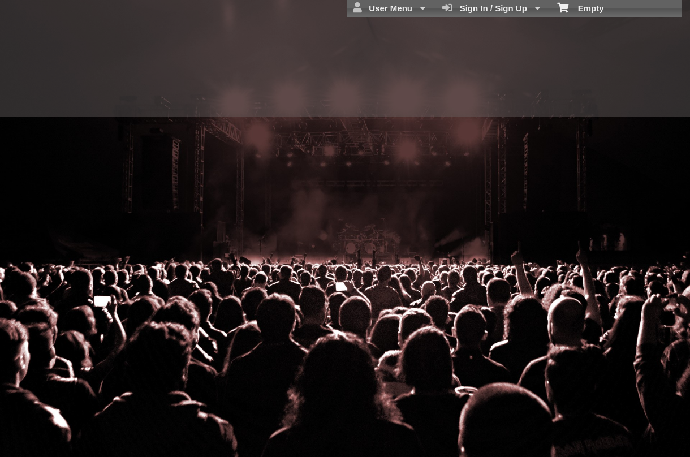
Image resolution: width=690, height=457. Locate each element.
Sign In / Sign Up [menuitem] (491, 8)
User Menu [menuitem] (389, 8)
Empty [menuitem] (580, 7)
